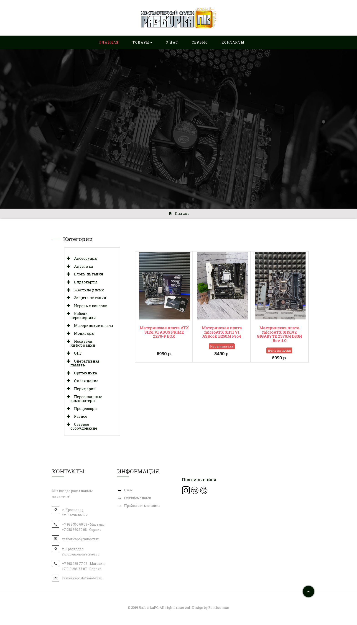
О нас (172, 42)
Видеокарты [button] (83, 282)
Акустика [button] (81, 266)
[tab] (92, 258)
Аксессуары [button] (83, 258)
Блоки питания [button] (86, 274)
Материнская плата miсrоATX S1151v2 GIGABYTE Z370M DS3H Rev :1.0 (279, 334)
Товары (142, 42)
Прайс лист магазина (142, 505)
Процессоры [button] (83, 408)
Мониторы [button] (82, 333)
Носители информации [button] (82, 343)
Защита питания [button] (88, 297)
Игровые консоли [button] (88, 305)
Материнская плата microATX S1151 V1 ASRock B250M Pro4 (222, 332)
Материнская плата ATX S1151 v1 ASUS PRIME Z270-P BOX (164, 332)
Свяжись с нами (137, 498)
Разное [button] (78, 416)
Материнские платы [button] (91, 325)
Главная (109, 42)
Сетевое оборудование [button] (83, 426)
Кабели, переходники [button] (83, 315)
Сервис (200, 42)
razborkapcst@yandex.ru (82, 578)
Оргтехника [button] (83, 373)
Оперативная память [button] (84, 363)
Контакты (233, 42)
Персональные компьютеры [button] (86, 398)
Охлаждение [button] (84, 380)
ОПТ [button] (76, 353)
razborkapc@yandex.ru (80, 539)
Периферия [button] (83, 388)
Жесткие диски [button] (87, 290)
